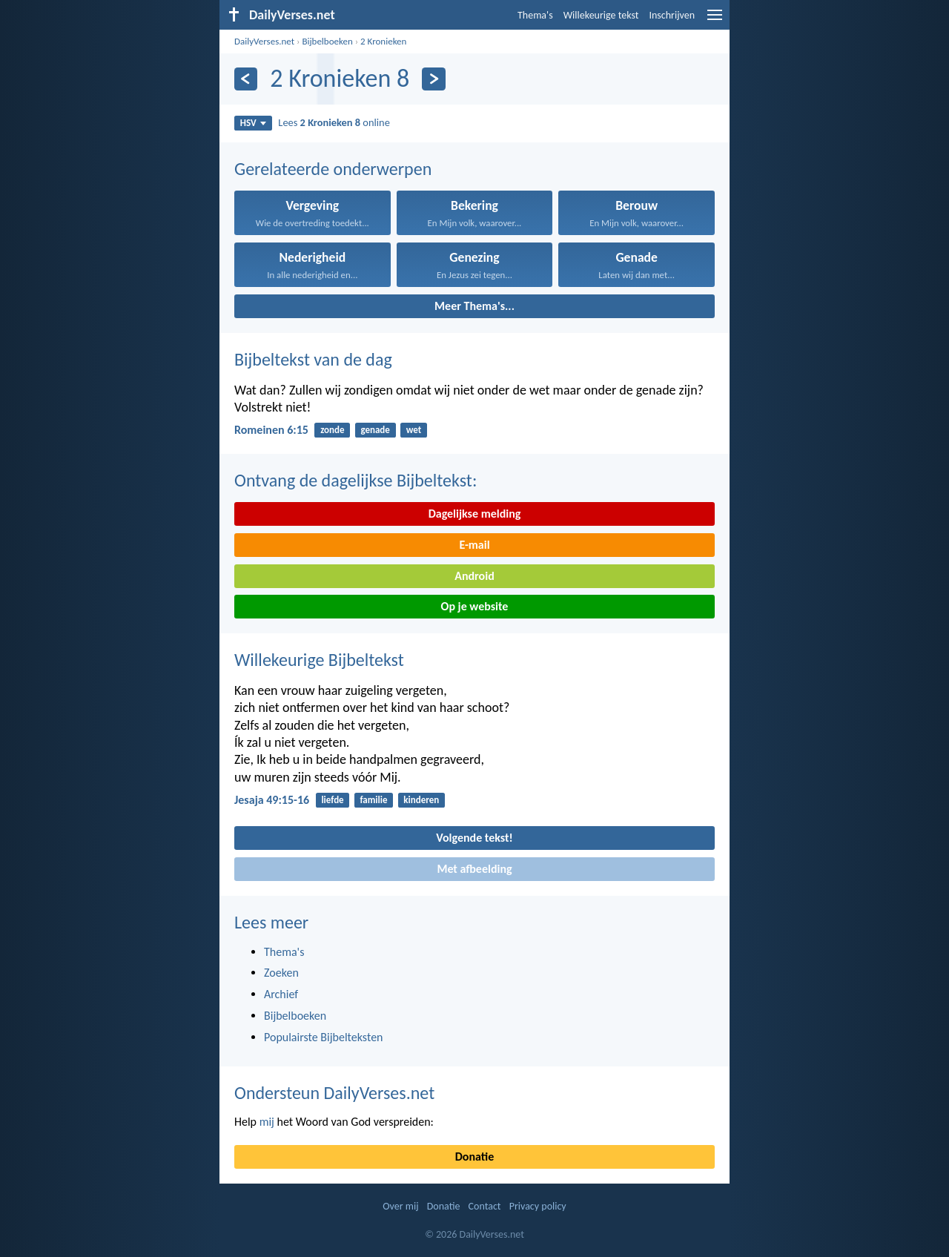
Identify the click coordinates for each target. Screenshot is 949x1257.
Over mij (400, 1206)
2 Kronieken (383, 41)
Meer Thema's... (474, 306)
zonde (332, 429)
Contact (485, 1206)
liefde (332, 799)
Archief (281, 994)
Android (474, 576)
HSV (253, 122)
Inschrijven (672, 15)
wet (414, 429)
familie (373, 799)
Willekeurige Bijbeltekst (319, 659)
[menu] (715, 20)
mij (266, 1122)
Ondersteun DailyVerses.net (334, 1092)
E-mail (474, 545)
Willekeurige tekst (601, 15)
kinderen (421, 799)
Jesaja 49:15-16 (271, 800)
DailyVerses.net (264, 41)
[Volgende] (433, 78)
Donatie (474, 1156)
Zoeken (281, 973)
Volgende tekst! (474, 838)
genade (374, 429)
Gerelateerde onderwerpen (332, 168)
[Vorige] (245, 78)
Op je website (475, 606)
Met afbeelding (474, 869)
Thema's (535, 15)
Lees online (333, 122)
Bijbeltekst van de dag (313, 359)
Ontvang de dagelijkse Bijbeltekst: (355, 480)
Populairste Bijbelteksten (323, 1037)
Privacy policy (537, 1206)
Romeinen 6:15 (271, 430)
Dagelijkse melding (475, 514)
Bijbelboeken (327, 41)
